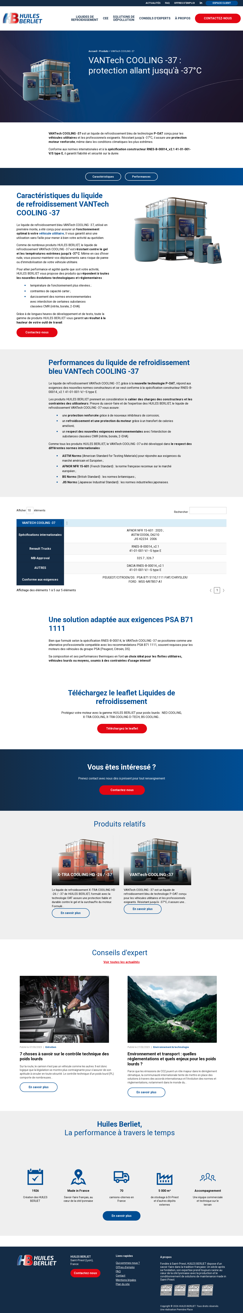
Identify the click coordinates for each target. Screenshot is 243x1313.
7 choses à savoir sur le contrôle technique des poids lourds (64, 1057)
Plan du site (123, 1274)
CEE (105, 18)
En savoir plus (122, 1217)
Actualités (153, 3)
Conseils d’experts (154, 18)
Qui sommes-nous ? (128, 1253)
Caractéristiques (103, 176)
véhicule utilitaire (51, 233)
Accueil (92, 70)
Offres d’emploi (184, 3)
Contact (120, 1266)
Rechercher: (181, 512)
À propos (182, 18)
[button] (61, 523)
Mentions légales (126, 1270)
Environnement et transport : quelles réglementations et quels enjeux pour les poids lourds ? (172, 1060)
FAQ (167, 3)
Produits (103, 70)
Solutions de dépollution (124, 18)
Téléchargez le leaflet (122, 728)
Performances (141, 176)
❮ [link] (210, 590)
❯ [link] (223, 590)
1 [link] (217, 590)
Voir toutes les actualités (121, 963)
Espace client (222, 3)
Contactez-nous (218, 18)
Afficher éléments (31, 510)
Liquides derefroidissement (84, 18)
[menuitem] (153, 3)
